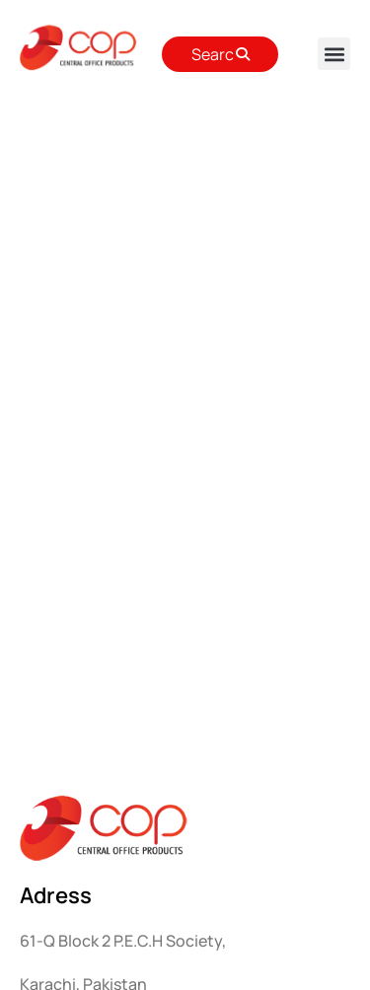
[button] (334, 53)
